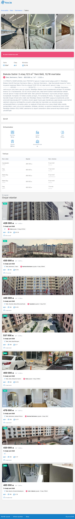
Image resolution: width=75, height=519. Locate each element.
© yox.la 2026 (70, 516)
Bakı (11, 10)
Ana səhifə (4, 10)
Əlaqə (27, 516)
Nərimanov (18, 10)
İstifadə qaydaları (18, 516)
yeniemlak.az (51, 176)
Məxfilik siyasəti (5, 516)
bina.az (50, 165)
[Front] (6, 2)
